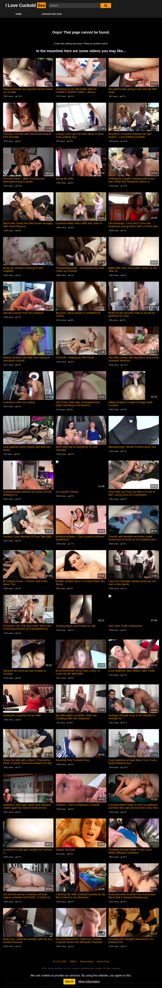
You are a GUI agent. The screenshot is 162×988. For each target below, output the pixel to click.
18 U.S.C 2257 (60, 961)
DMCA (73, 961)
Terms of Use (103, 961)
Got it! (69, 981)
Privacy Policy (86, 961)
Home (18, 14)
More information (89, 981)
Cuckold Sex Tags (52, 14)
